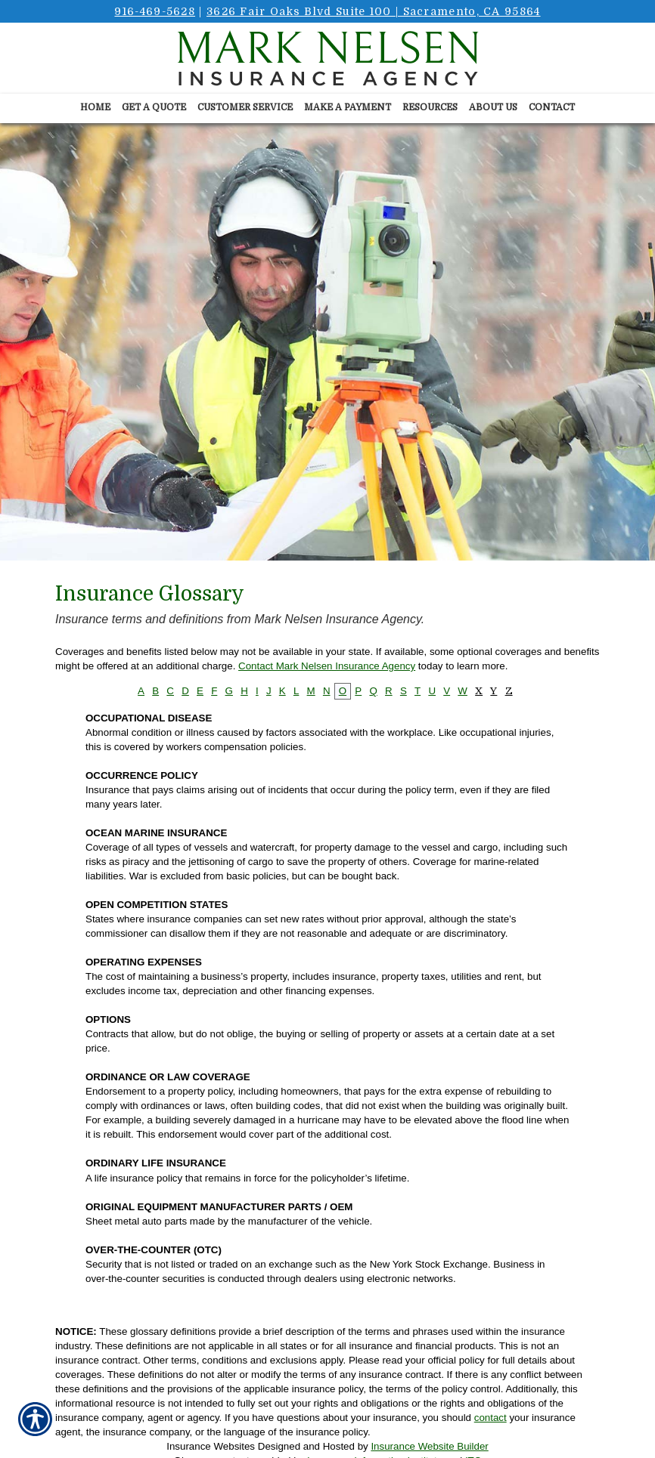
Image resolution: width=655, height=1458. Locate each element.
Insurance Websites (210, 1446)
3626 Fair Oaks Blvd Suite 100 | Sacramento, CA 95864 (373, 11)
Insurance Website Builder (429, 1446)
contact (490, 1417)
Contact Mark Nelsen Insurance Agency (326, 666)
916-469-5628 (154, 11)
